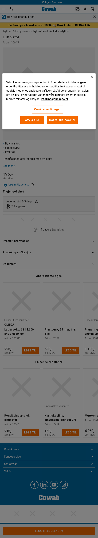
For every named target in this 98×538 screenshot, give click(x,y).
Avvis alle (32, 120)
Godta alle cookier (62, 120)
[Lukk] (92, 76)
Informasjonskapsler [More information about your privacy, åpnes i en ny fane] (54, 99)
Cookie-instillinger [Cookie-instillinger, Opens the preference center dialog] (47, 109)
